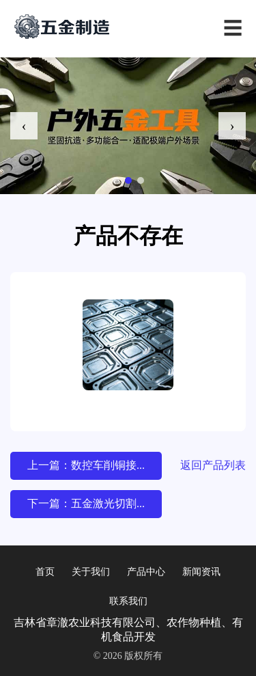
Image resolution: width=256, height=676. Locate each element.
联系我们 (128, 601)
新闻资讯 (201, 572)
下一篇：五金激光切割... (86, 503)
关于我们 (91, 572)
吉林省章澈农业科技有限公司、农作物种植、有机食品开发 (128, 630)
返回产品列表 (213, 465)
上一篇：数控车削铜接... (86, 465)
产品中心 (146, 572)
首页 (45, 572)
